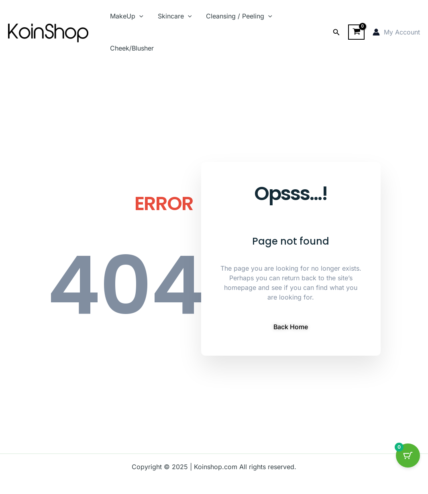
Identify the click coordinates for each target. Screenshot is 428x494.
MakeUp (126, 16)
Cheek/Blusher (131, 48)
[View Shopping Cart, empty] (356, 32)
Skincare (172, 16)
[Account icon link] (396, 32)
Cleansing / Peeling (235, 16)
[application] (139, 16)
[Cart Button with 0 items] (408, 455)
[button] (336, 32)
